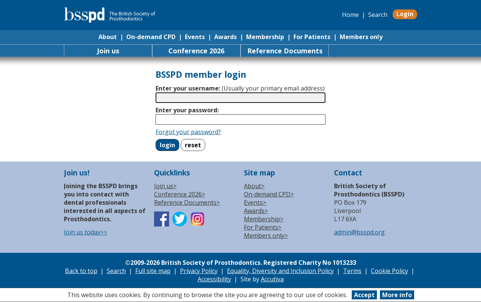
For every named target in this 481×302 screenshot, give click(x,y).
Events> (255, 202)
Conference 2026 (196, 50)
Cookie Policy (389, 271)
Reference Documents (284, 50)
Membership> (263, 219)
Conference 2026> (179, 194)
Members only (361, 37)
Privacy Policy (199, 271)
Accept (364, 295)
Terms (352, 271)
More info (397, 295)
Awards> (256, 211)
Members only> (266, 235)
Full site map (153, 271)
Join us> (165, 186)
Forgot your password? (188, 132)
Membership (265, 37)
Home (350, 15)
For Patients (311, 37)
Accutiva (272, 279)
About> (254, 186)
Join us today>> (85, 232)
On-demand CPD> (269, 194)
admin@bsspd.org (359, 232)
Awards (225, 37)
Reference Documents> (187, 202)
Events (195, 37)
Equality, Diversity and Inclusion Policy (280, 271)
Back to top (81, 271)
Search (377, 15)
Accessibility (214, 279)
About (107, 37)
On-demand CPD (150, 37)
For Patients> (262, 227)
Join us (108, 50)
